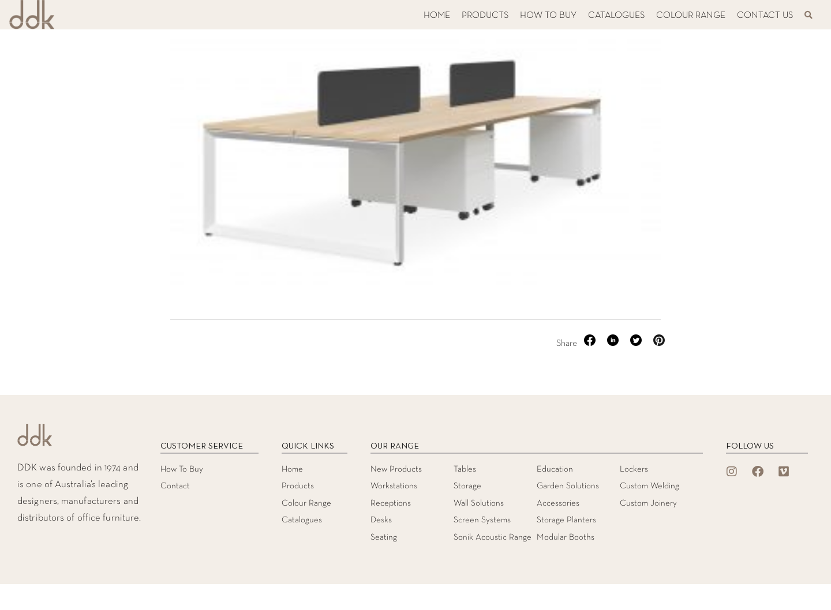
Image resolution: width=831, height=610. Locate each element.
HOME (437, 16)
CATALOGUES (616, 16)
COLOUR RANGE (690, 16)
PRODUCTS (485, 16)
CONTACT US (765, 16)
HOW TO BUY (548, 16)
